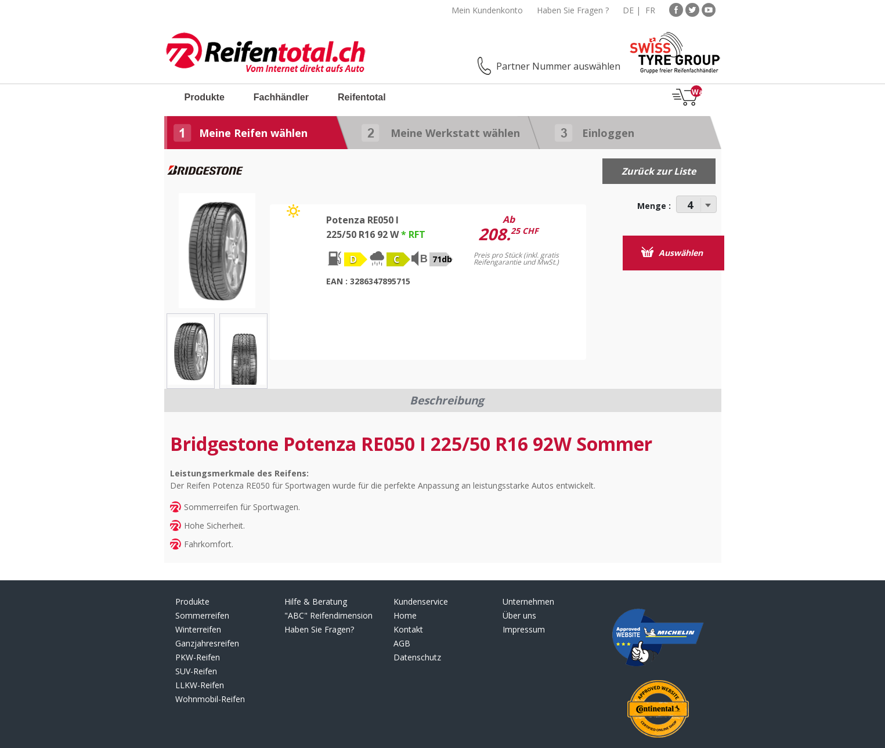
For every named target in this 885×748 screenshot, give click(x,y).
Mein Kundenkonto (487, 10)
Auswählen (672, 252)
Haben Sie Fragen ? (573, 10)
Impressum (524, 629)
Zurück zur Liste (659, 171)
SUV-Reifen (196, 671)
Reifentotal (362, 97)
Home (405, 615)
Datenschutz (417, 657)
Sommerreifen (202, 615)
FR (650, 10)
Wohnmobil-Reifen (210, 698)
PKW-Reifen (197, 657)
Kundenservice (420, 601)
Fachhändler (281, 97)
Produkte (205, 97)
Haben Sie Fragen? (319, 629)
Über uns (519, 615)
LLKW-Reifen (199, 685)
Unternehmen (528, 601)
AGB (401, 643)
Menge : (654, 206)
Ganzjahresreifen (207, 643)
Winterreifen (198, 629)
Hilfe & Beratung (315, 601)
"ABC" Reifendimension (328, 615)
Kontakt (408, 629)
